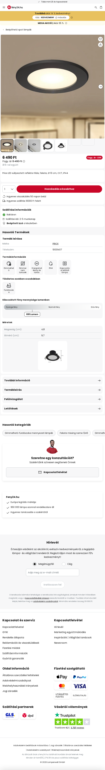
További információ (17, 380)
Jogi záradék (10, 691)
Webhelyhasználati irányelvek (20, 686)
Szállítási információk (15, 653)
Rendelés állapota (13, 637)
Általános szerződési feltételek (20, 675)
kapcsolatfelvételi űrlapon (37, 598)
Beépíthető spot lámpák (18, 29)
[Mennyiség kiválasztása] (8, 189)
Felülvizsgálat (13, 399)
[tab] (26, 639)
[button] (7, 145)
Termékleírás (13, 390)
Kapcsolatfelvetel (13, 627)
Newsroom (60, 643)
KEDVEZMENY (51, 17)
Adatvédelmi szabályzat (16, 680)
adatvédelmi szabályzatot (45, 601)
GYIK (5, 632)
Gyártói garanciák (13, 658)
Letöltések (11, 408)
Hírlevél (58, 627)
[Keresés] (95, 7)
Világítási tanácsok (80, 637)
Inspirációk (60, 637)
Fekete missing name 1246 (74, 433)
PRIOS (56, 243)
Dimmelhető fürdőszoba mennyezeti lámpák (29, 433)
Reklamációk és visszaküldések (20, 643)
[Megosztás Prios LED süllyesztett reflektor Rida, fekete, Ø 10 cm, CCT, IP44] (100, 44)
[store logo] (16, 7)
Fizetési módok (11, 648)
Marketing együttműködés (70, 632)
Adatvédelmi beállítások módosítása (30, 745)
